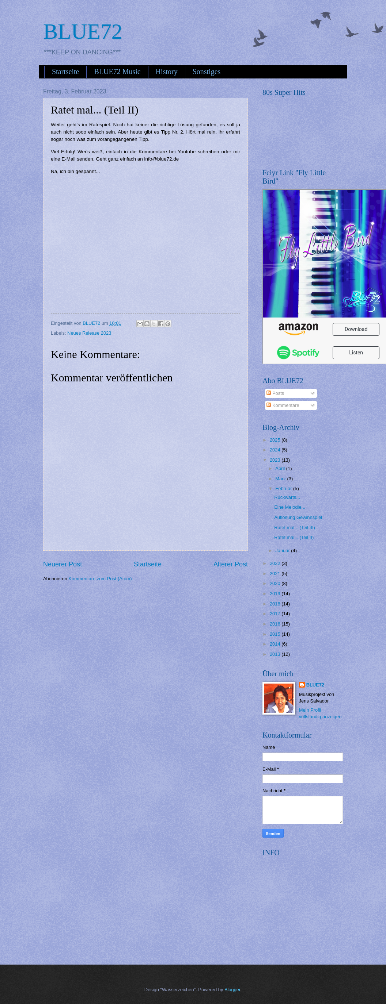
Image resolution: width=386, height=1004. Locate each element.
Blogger (232, 989)
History (167, 72)
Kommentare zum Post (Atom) (100, 578)
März (281, 478)
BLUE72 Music (117, 72)
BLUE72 (82, 31)
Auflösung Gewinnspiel (298, 517)
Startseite (65, 72)
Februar (284, 488)
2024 (275, 450)
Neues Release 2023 (89, 333)
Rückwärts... (287, 497)
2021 (275, 573)
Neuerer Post (62, 564)
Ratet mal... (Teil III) (294, 527)
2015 (275, 634)
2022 (275, 563)
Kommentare (282, 405)
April (280, 468)
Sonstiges (207, 72)
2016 (275, 624)
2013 (275, 654)
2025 (275, 440)
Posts (275, 393)
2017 (275, 613)
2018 (275, 604)
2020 (275, 583)
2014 (275, 644)
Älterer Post (230, 564)
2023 (275, 460)
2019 (275, 593)
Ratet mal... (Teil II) (294, 537)
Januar (283, 550)
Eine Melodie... (289, 507)
